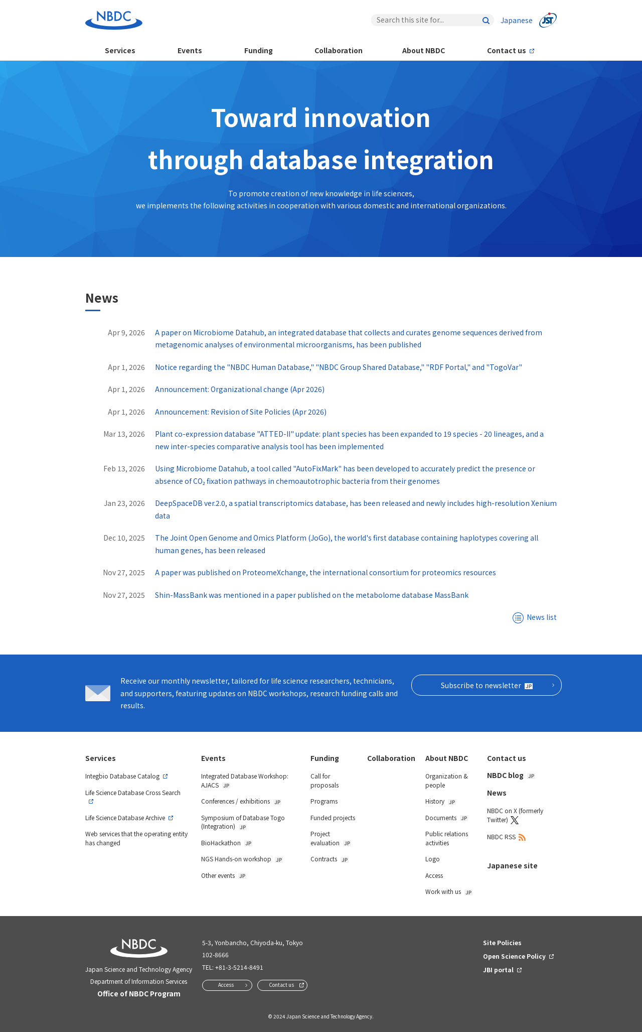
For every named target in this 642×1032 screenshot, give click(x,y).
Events (190, 50)
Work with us (448, 891)
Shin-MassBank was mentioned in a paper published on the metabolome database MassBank (311, 595)
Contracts (329, 858)
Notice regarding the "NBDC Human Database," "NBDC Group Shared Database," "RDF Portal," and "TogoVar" (338, 367)
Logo (432, 858)
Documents (446, 817)
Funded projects (332, 817)
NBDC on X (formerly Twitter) (515, 815)
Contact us (506, 50)
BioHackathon (226, 842)
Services (120, 50)
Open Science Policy (514, 956)
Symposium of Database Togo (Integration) (243, 822)
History (440, 801)
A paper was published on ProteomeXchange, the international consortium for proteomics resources (325, 572)
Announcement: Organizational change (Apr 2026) (240, 389)
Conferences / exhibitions (241, 801)
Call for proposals (324, 780)
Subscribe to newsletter (487, 685)
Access (434, 875)
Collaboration (338, 50)
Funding (258, 50)
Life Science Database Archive (125, 817)
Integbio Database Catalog (122, 775)
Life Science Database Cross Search (133, 792)
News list (542, 617)
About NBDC (423, 50)
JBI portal (498, 969)
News (497, 793)
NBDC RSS (501, 836)
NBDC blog (511, 775)
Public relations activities (446, 838)
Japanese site (512, 865)
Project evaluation (330, 838)
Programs (324, 801)
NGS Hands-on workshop (242, 858)
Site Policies (502, 942)
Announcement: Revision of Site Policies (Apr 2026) (241, 412)
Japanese (517, 20)
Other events (223, 875)
